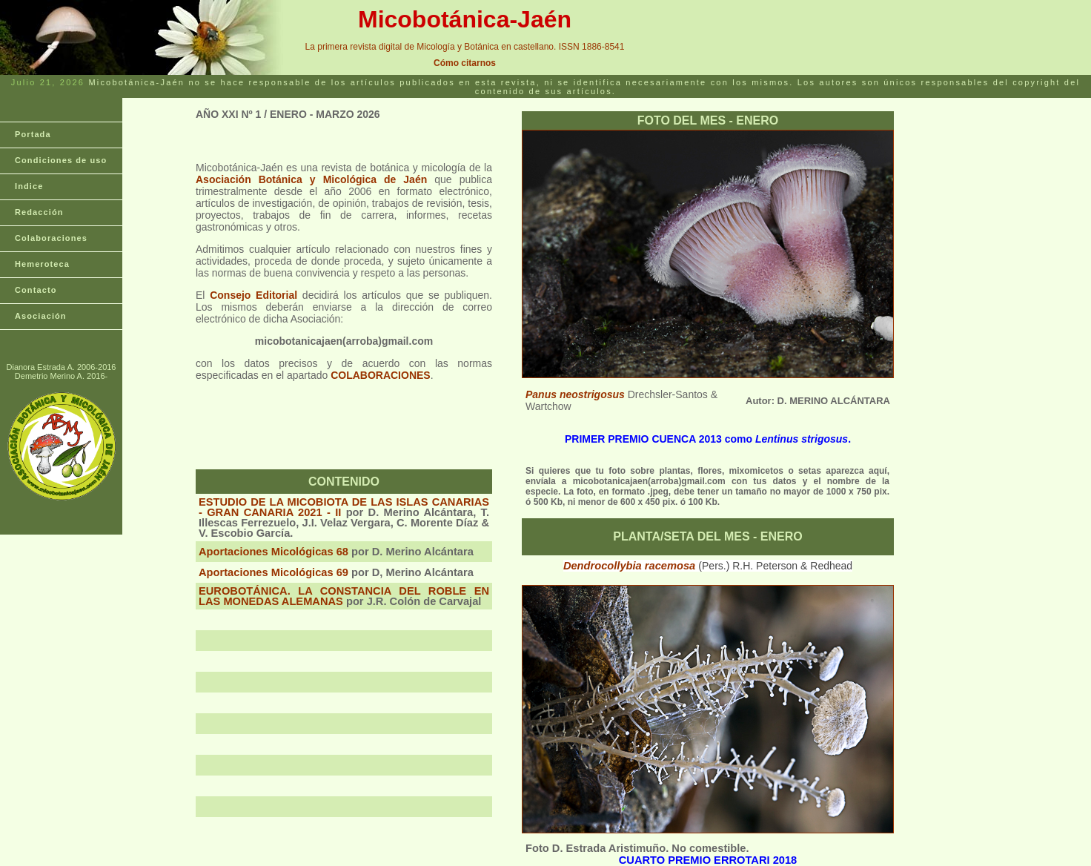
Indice (29, 186)
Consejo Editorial (253, 295)
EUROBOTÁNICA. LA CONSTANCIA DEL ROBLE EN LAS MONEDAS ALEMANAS (344, 596)
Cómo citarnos (465, 63)
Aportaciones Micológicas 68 (273, 552)
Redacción (39, 212)
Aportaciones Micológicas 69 (273, 572)
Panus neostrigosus (575, 394)
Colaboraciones (51, 238)
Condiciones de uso (61, 160)
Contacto (35, 289)
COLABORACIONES (381, 375)
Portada (33, 134)
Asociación (41, 315)
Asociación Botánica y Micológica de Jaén (311, 179)
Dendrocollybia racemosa (630, 566)
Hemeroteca (42, 264)
